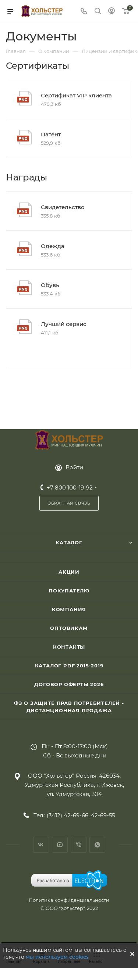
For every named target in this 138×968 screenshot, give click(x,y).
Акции (69, 572)
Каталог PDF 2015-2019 (69, 665)
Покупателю (69, 591)
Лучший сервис (63, 323)
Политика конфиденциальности (69, 900)
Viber (78, 845)
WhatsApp (97, 845)
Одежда (52, 246)
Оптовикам (69, 628)
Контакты (69, 647)
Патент (51, 134)
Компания (69, 609)
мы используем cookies (57, 957)
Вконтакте (41, 845)
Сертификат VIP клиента (76, 95)
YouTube (60, 845)
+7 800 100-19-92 (70, 487)
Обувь (50, 285)
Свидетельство (63, 207)
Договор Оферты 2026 (68, 684)
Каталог (69, 542)
